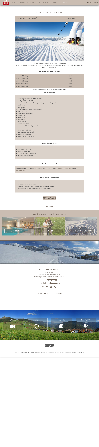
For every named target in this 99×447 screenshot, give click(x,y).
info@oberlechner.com (50, 283)
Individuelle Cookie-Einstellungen (63, 352)
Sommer (23, 2)
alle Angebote (49, 206)
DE (95, 3)
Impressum (44, 352)
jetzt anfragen (49, 198)
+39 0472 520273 (50, 280)
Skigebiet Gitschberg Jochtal (65, 168)
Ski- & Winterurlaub (34, 2)
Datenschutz (51, 352)
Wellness (45, 2)
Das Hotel (14, 2)
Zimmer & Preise (55, 2)
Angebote (66, 2)
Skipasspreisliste (20, 170)
